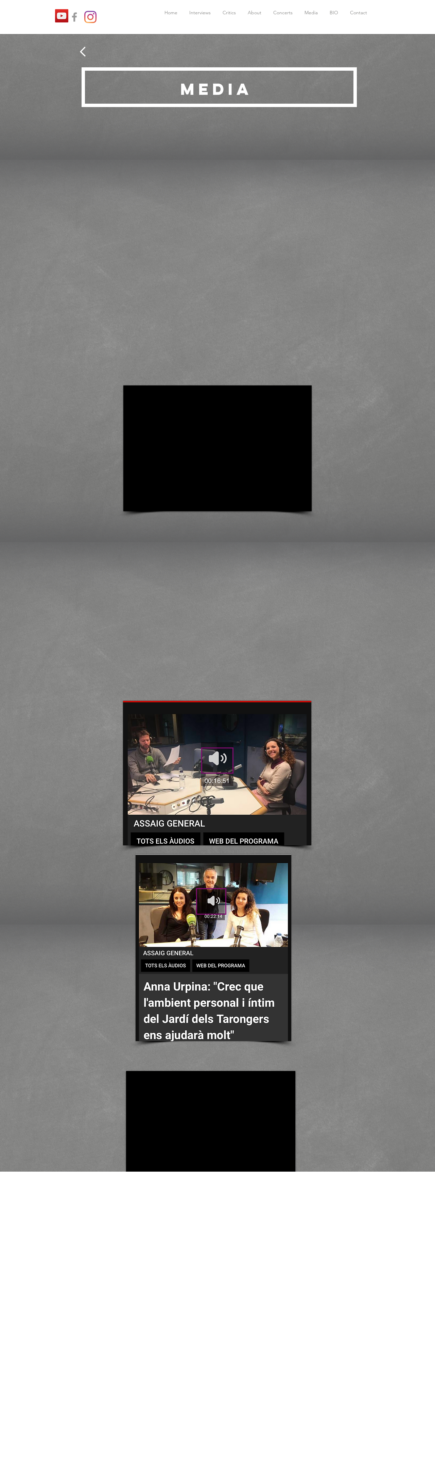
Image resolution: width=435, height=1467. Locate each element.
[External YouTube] (217, 448)
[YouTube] (61, 15)
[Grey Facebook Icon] (74, 17)
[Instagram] (90, 17)
